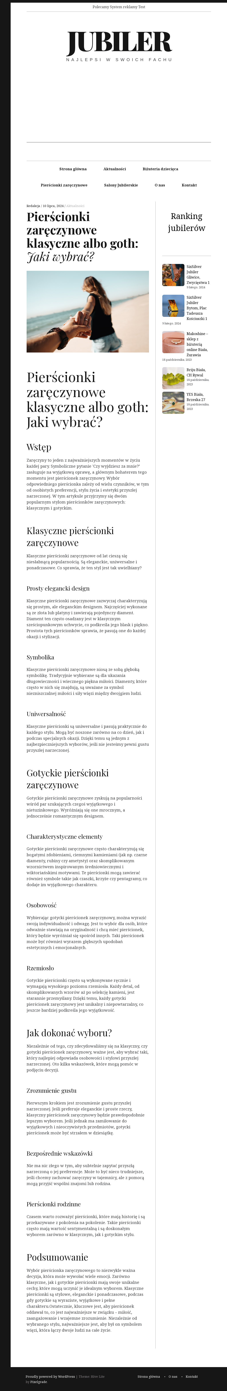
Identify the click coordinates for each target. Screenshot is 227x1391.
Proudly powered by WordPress (50, 1376)
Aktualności (115, 169)
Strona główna (73, 169)
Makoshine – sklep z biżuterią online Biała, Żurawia (197, 344)
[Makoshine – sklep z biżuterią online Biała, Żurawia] (173, 343)
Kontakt (189, 185)
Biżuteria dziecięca (160, 169)
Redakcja (34, 206)
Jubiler (118, 39)
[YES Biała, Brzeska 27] (173, 403)
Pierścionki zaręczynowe (64, 185)
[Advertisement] (119, 111)
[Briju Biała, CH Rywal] (173, 379)
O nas (160, 185)
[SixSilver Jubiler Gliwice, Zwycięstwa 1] (173, 275)
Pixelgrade (38, 1382)
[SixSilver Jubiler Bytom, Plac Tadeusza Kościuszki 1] (173, 306)
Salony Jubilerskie (121, 185)
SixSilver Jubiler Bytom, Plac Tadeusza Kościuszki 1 (197, 308)
